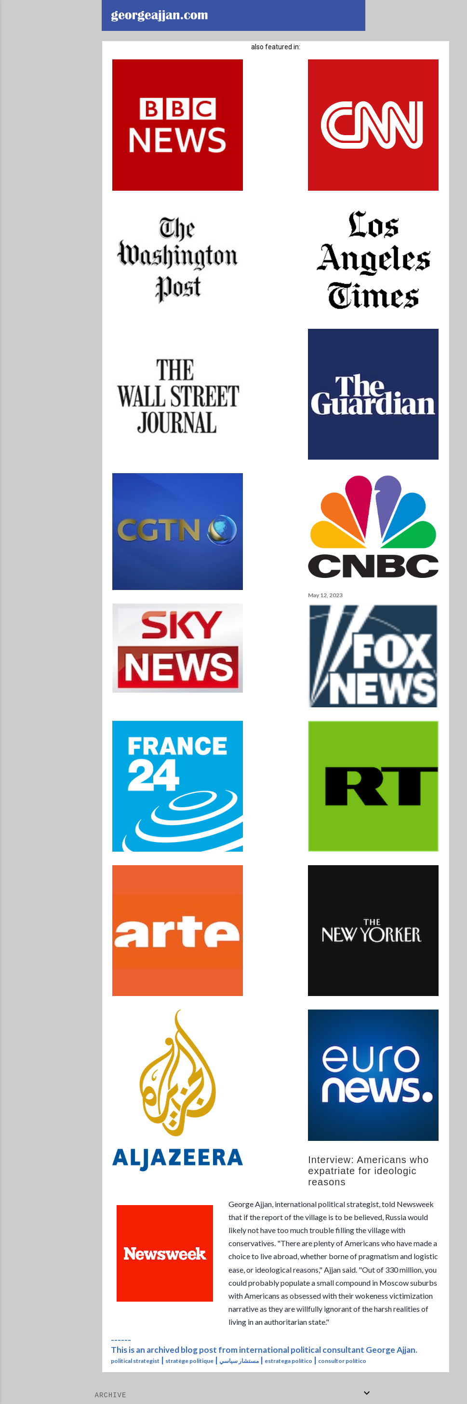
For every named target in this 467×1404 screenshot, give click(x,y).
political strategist (135, 1360)
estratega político (288, 1360)
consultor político (342, 1360)
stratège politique (189, 1360)
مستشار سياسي (239, 1360)
